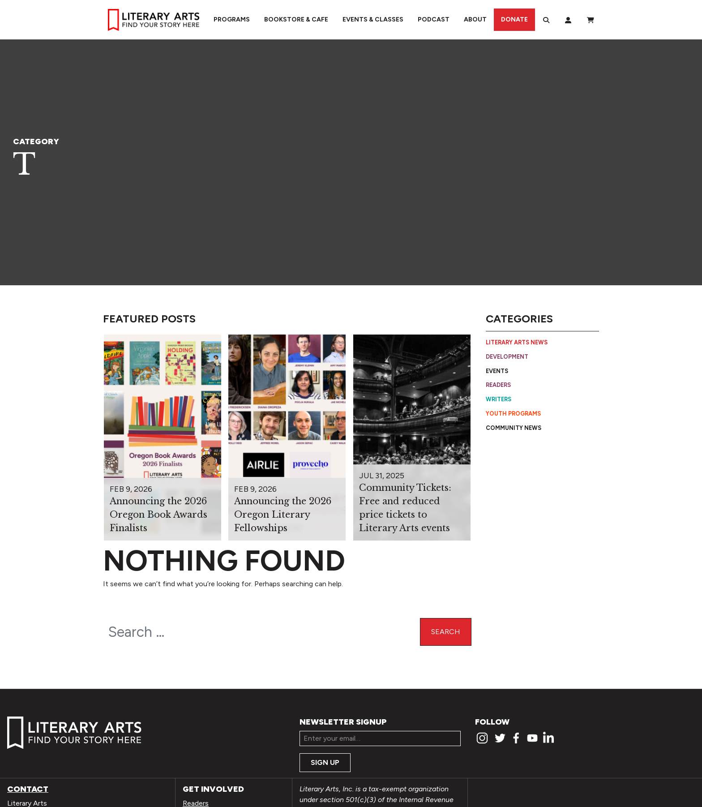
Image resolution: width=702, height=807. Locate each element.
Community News (513, 428)
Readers (498, 385)
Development (507, 356)
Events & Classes (372, 19)
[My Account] (568, 19)
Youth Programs (513, 413)
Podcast (433, 19)
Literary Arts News (517, 342)
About (475, 19)
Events (497, 371)
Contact (27, 789)
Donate (514, 19)
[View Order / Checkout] (590, 19)
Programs (232, 19)
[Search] (546, 19)
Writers (498, 399)
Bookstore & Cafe (296, 19)
